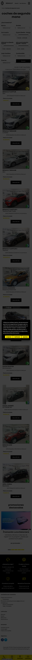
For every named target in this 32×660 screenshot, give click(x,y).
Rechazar (17, 337)
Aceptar (9, 337)
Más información (14, 333)
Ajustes (25, 337)
